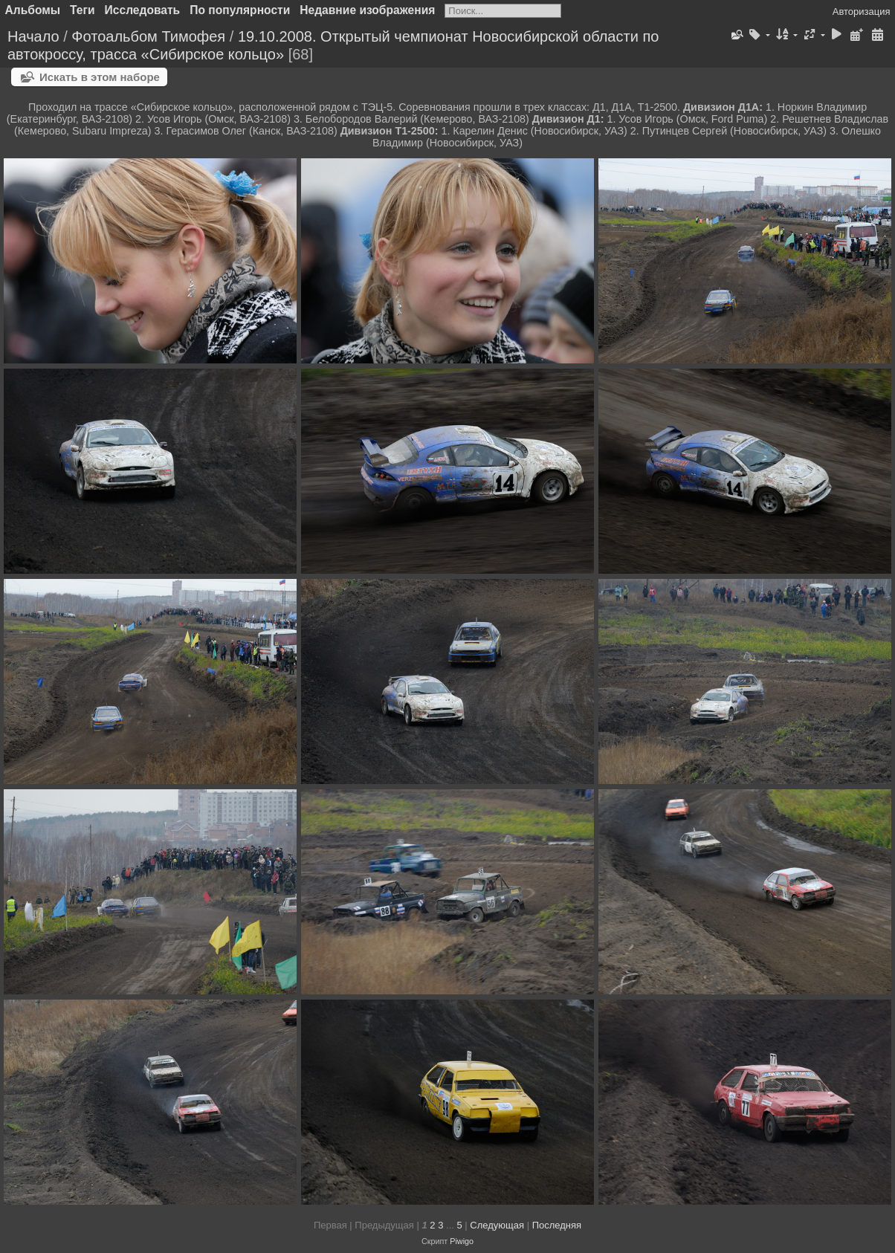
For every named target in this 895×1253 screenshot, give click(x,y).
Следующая (497, 1225)
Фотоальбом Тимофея (148, 36)
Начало (33, 36)
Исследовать (143, 10)
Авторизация (862, 11)
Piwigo (462, 1241)
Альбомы (33, 10)
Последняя (556, 1225)
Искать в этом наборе (99, 77)
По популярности (240, 10)
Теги (82, 10)
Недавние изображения (367, 10)
